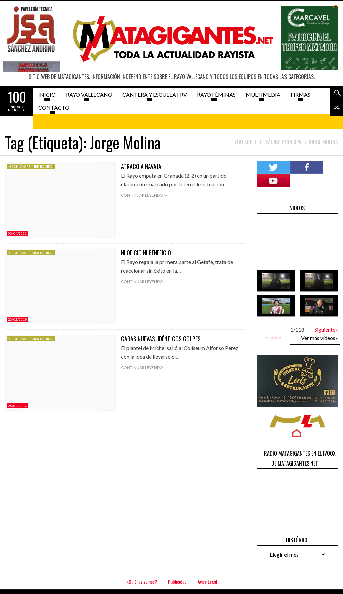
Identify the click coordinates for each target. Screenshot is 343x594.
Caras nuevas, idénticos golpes (161, 338)
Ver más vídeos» (319, 338)
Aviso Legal (207, 581)
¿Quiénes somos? (141, 581)
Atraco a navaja (141, 166)
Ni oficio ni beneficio (146, 252)
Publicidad (177, 581)
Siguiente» (326, 329)
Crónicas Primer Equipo (30, 166)
